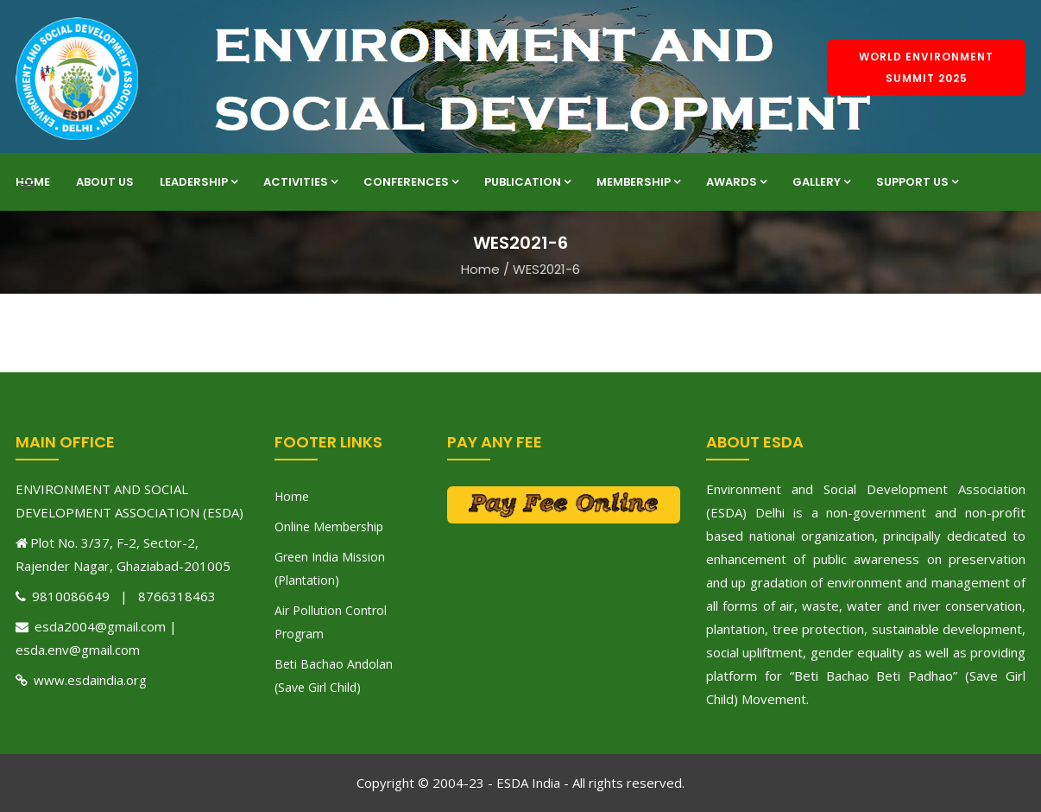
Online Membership (328, 526)
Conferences (410, 182)
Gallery (821, 182)
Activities (300, 182)
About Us (105, 182)
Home (33, 182)
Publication (527, 182)
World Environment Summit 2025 (926, 67)
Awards (736, 182)
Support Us (917, 182)
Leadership (198, 182)
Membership (638, 182)
